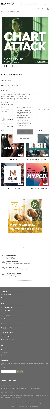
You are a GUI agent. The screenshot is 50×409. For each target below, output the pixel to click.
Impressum (21, 403)
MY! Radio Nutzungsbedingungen (34, 403)
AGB (7, 403)
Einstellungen (25, 138)
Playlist (18, 66)
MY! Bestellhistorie (7, 310)
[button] (38, 8)
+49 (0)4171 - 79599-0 (11, 258)
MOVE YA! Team (6, 295)
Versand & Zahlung (7, 315)
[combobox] (31, 3)
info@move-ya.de (7, 336)
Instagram (4, 352)
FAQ (4, 318)
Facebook (4, 349)
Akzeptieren (25, 132)
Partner (3, 298)
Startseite (3, 11)
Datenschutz (20, 127)
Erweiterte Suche (7, 313)
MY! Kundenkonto (7, 307)
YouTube (4, 355)
